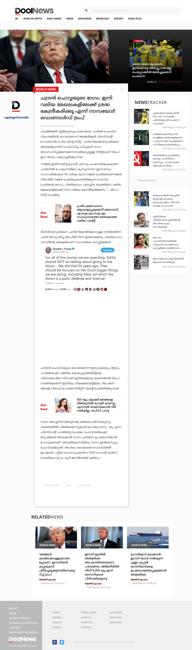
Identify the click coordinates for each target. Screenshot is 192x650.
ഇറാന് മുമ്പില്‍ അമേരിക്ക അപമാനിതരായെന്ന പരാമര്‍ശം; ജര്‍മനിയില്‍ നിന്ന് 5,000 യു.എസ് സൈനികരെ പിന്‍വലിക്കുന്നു (102, 566)
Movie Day (116, 617)
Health (56, 622)
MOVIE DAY (102, 18)
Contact (15, 627)
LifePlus (86, 617)
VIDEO (69, 18)
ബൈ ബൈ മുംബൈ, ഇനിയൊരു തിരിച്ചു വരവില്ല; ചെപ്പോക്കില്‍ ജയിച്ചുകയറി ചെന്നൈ (152, 70)
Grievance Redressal (24, 632)
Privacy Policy (20, 618)
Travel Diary (88, 612)
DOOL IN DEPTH (33, 18)
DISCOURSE (84, 18)
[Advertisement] (81, 331)
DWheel (57, 617)
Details (56, 627)
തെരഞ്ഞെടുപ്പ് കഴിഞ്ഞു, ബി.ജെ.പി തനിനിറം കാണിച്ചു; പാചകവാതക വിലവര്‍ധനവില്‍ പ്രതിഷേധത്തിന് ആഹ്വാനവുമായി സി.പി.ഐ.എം (166, 165)
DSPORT (118, 18)
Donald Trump (51, 485)
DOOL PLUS (134, 18)
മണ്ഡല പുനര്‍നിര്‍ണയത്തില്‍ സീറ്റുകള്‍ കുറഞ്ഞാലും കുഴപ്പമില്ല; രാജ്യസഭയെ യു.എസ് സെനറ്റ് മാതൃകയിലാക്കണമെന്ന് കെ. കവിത (168, 248)
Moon (69, 485)
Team (12, 613)
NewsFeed (116, 622)
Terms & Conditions (23, 623)
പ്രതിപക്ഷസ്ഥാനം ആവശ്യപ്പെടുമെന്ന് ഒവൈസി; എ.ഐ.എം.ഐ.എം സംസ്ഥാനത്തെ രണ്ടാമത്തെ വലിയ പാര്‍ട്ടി (98, 213)
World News (85, 485)
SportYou (87, 622)
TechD (56, 612)
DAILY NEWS (54, 18)
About (13, 608)
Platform (116, 612)
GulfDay (86, 627)
